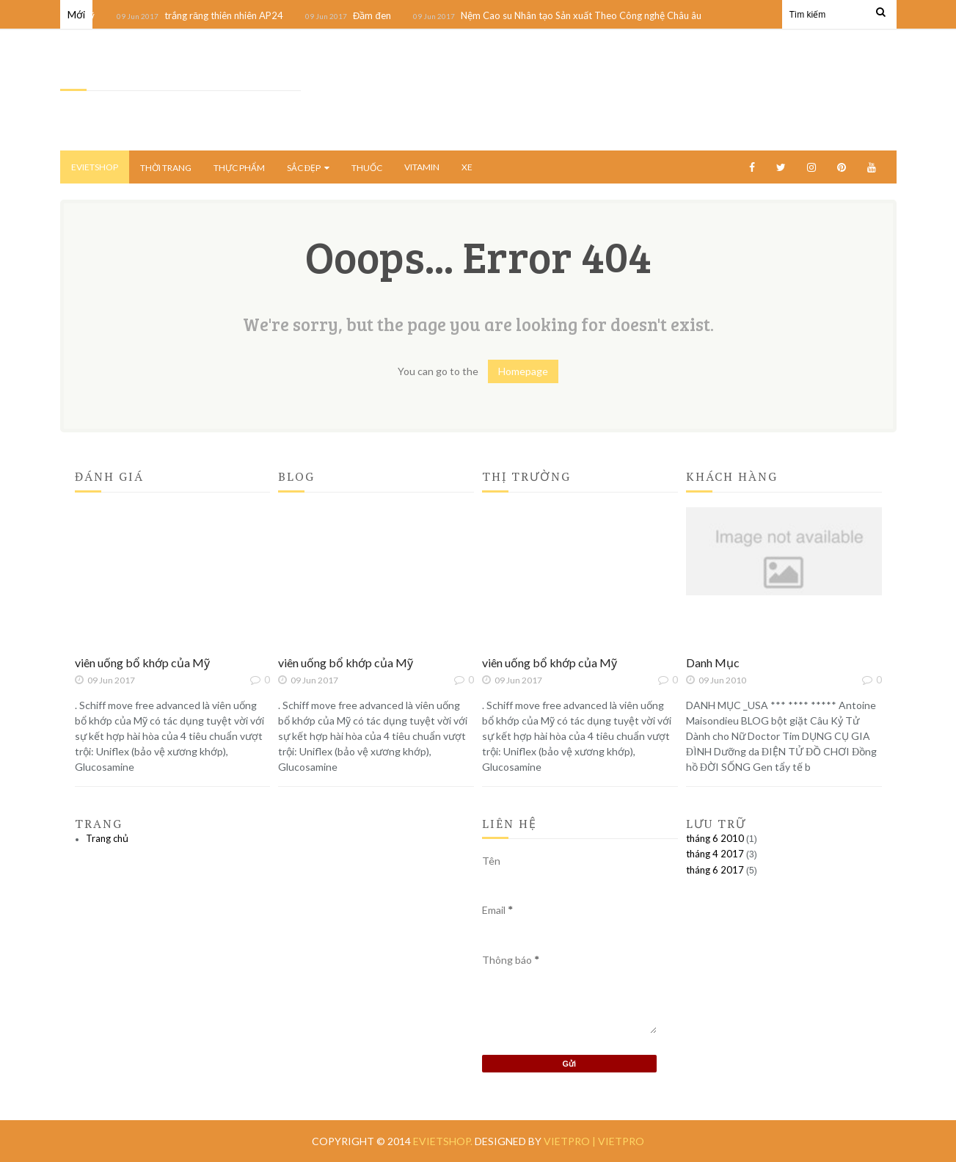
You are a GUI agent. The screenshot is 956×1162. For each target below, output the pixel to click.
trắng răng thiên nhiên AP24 (227, 15)
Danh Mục (713, 662)
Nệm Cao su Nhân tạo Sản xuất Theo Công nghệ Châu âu (584, 15)
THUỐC (366, 167)
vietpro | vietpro (594, 1141)
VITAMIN (421, 167)
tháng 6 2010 (715, 838)
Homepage (523, 371)
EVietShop (85, 74)
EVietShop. (444, 1141)
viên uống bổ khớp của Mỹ (142, 662)
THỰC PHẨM (239, 167)
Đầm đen (376, 15)
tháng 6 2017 (715, 870)
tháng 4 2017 (715, 854)
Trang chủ (107, 838)
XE (466, 167)
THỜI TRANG (165, 167)
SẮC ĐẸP (308, 167)
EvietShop (94, 167)
